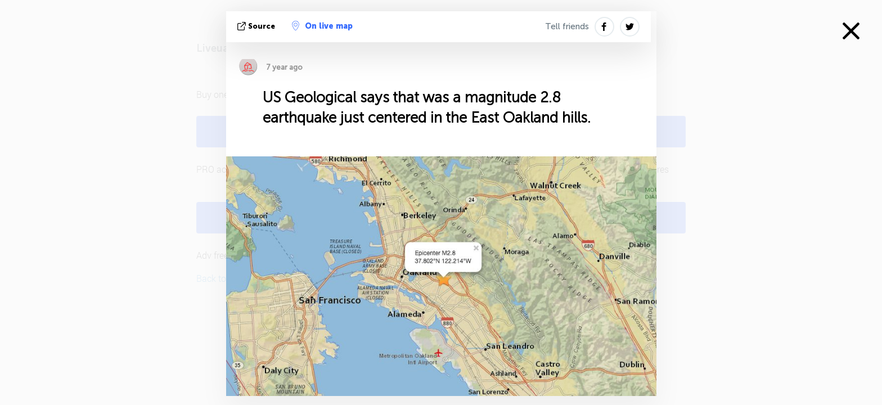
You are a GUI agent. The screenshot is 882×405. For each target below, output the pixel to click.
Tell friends (567, 26)
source (257, 26)
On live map (322, 26)
